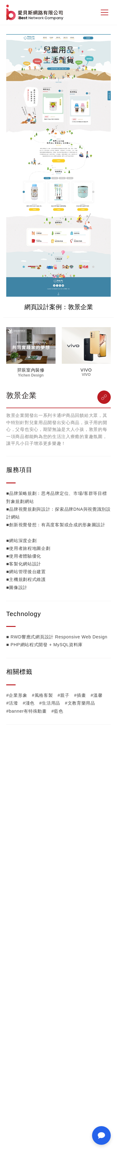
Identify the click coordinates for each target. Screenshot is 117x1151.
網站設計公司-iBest (35, 12)
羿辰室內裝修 (31, 370)
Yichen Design (31, 375)
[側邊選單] (104, 12)
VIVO (86, 370)
